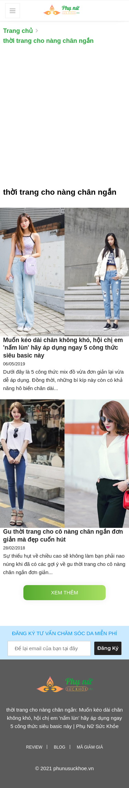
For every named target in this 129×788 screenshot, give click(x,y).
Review (34, 747)
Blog (59, 747)
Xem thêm (64, 592)
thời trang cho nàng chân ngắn (48, 40)
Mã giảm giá (90, 747)
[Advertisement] (64, 119)
